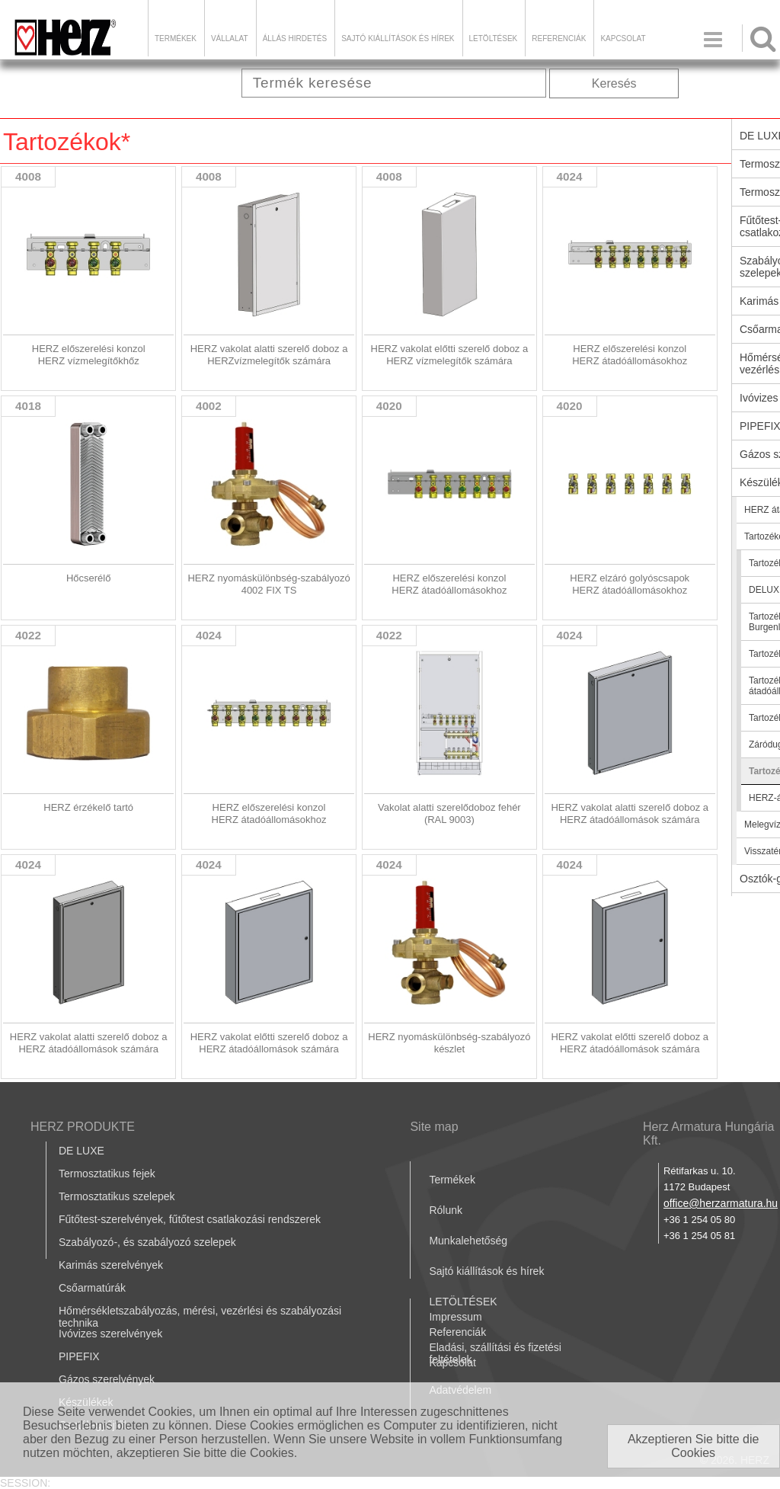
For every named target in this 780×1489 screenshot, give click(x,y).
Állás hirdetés (295, 38)
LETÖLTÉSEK (493, 38)
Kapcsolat (622, 38)
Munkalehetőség (468, 1240)
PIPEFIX (79, 1356)
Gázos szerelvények (107, 1379)
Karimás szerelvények (111, 1265)
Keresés (614, 83)
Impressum (455, 1317)
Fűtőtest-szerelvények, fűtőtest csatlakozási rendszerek (190, 1219)
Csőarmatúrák (92, 1288)
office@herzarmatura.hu (720, 1203)
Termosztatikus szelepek (117, 1196)
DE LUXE (81, 1151)
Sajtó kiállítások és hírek (397, 38)
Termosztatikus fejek (107, 1173)
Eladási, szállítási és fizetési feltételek (495, 1353)
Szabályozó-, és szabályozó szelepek (147, 1242)
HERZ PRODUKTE (82, 1126)
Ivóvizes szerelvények (110, 1333)
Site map (434, 1126)
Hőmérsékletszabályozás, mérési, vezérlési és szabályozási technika (200, 1317)
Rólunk (445, 1210)
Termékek (176, 38)
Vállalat (229, 38)
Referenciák (559, 38)
